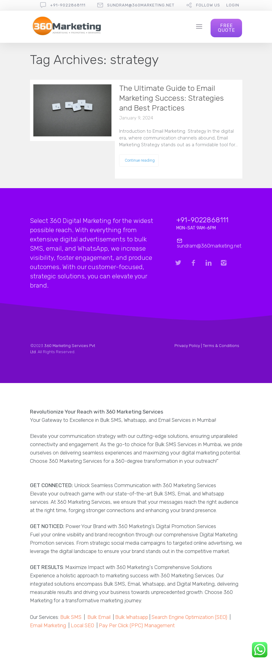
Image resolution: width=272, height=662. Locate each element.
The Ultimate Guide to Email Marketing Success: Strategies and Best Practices (171, 98)
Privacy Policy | (188, 345)
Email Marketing (48, 625)
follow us (208, 5)
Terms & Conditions (221, 345)
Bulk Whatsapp (131, 617)
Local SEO (82, 625)
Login (232, 5)
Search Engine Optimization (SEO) (189, 617)
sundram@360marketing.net (140, 5)
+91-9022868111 (68, 5)
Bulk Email (99, 617)
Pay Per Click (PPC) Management (137, 625)
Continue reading (140, 160)
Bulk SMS (71, 617)
